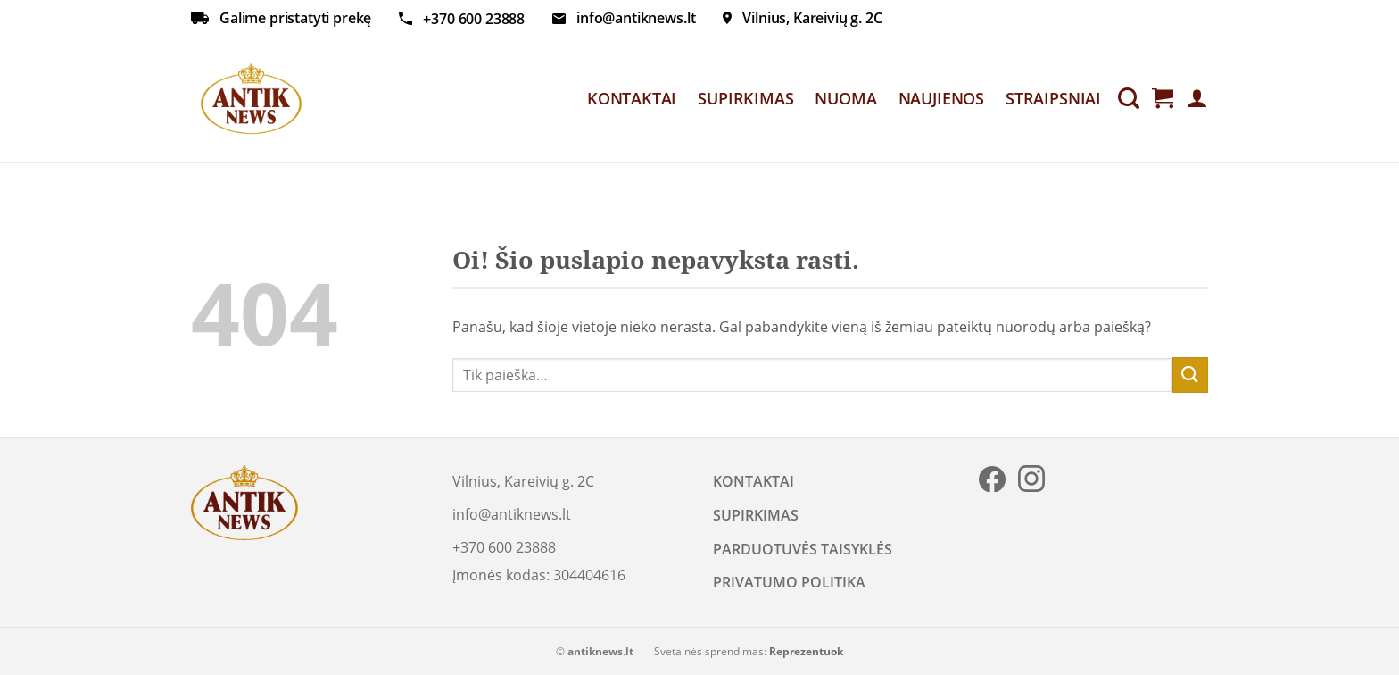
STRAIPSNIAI (1053, 98)
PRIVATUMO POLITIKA (789, 582)
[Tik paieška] (1128, 99)
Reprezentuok (806, 651)
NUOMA (845, 98)
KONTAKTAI (631, 98)
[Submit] (1190, 374)
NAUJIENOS (941, 98)
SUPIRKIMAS (745, 98)
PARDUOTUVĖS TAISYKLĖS (802, 549)
